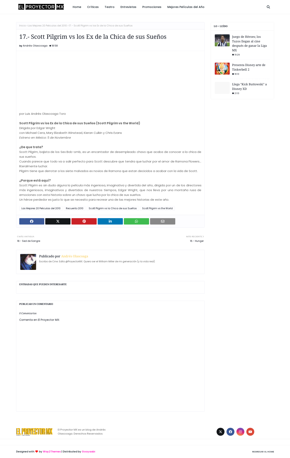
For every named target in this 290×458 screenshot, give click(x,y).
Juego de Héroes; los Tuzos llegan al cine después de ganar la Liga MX (249, 43)
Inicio (22, 25)
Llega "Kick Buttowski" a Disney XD (249, 86)
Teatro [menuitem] (110, 7)
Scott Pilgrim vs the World (157, 208)
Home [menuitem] (77, 7)
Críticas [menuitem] (93, 7)
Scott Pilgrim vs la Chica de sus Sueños (113, 208)
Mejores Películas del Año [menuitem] (185, 7)
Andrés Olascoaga (35, 46)
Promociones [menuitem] (151, 7)
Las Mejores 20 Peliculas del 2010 (47, 25)
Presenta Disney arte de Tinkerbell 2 (248, 67)
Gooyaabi (88, 451)
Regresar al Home (263, 451)
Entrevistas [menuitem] (128, 7)
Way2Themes (52, 451)
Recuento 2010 (74, 208)
